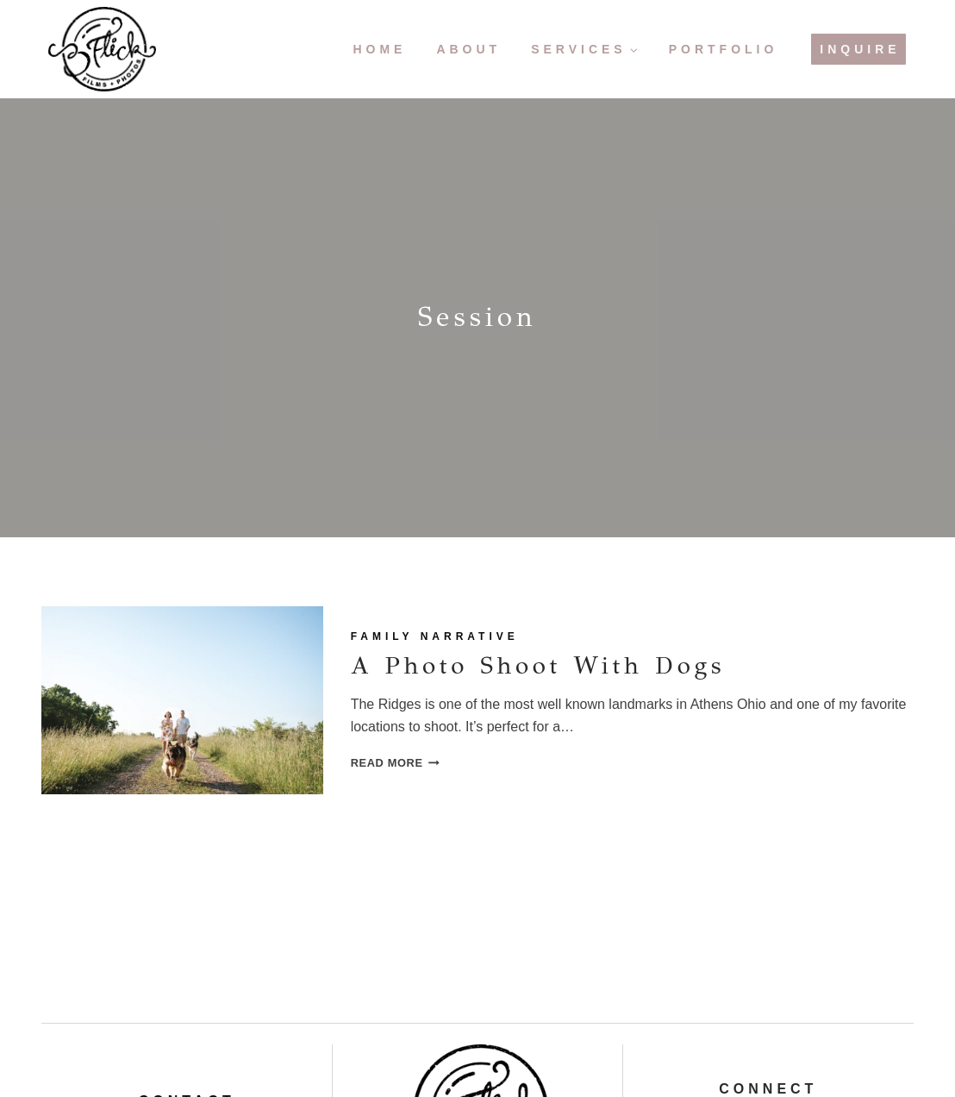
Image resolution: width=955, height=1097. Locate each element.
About (468, 49)
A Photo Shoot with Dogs (541, 664)
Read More (395, 761)
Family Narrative (435, 636)
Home (379, 49)
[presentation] (182, 700)
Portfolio (723, 49)
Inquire (860, 49)
